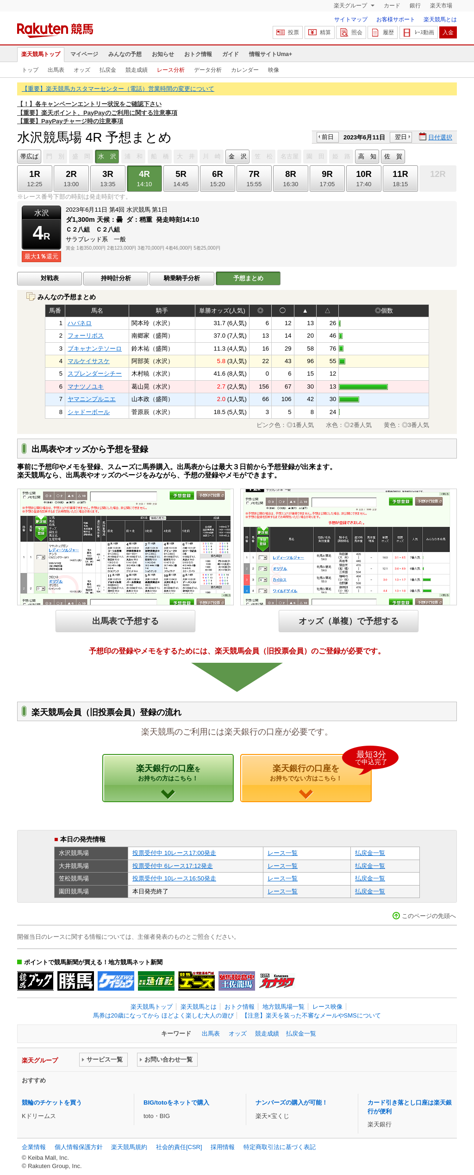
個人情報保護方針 (79, 1147)
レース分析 (171, 70)
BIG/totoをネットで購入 (176, 1102)
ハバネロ (80, 323)
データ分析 (208, 70)
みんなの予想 (125, 54)
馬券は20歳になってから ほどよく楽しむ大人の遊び (163, 1015)
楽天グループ (351, 5)
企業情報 (34, 1147)
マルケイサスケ (89, 361)
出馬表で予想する (125, 621)
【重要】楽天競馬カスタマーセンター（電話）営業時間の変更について (118, 88)
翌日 (401, 136)
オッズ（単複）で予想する (349, 621)
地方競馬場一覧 (283, 1006)
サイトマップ (351, 19)
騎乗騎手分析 (182, 278)
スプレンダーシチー (95, 373)
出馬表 (56, 70)
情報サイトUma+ (270, 54)
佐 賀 (393, 156)
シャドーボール (89, 411)
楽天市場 (441, 5)
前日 (328, 136)
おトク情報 (198, 54)
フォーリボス (86, 335)
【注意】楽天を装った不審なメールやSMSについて (311, 1015)
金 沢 (238, 156)
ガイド (230, 54)
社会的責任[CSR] (179, 1147)
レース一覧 (283, 852)
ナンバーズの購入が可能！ (292, 1102)
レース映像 (327, 1006)
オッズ (82, 70)
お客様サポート (395, 19)
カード (392, 5)
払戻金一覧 (370, 852)
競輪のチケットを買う (52, 1102)
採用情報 (223, 1147)
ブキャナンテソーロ (95, 348)
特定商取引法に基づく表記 (279, 1147)
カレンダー (245, 70)
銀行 (415, 5)
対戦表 (50, 278)
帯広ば (29, 156)
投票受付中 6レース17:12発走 (172, 865)
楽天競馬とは (440, 19)
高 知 (367, 156)
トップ (30, 70)
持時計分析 (116, 278)
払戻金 (108, 70)
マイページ (84, 54)
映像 (273, 70)
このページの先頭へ (429, 915)
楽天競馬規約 (129, 1147)
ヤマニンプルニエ (92, 399)
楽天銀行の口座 (168, 772)
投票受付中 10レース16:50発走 (174, 878)
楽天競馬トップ (40, 54)
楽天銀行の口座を (321, 768)
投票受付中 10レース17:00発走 (174, 852)
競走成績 (136, 70)
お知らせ (163, 54)
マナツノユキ (86, 386)
